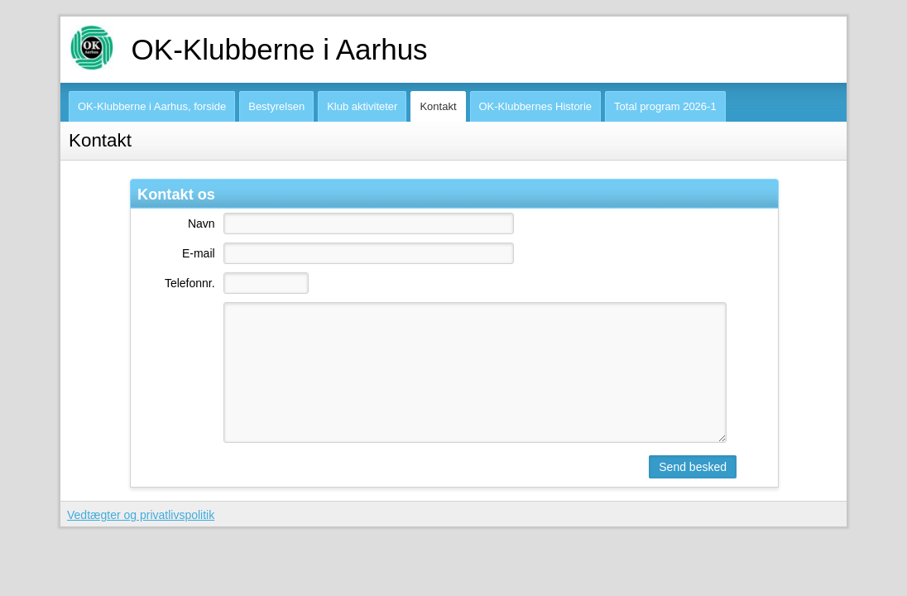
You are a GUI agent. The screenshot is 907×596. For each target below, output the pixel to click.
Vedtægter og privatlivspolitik (140, 515)
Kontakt (438, 106)
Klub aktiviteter (362, 106)
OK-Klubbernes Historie (536, 106)
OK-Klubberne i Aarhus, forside (152, 106)
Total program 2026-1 (665, 106)
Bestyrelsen (276, 106)
